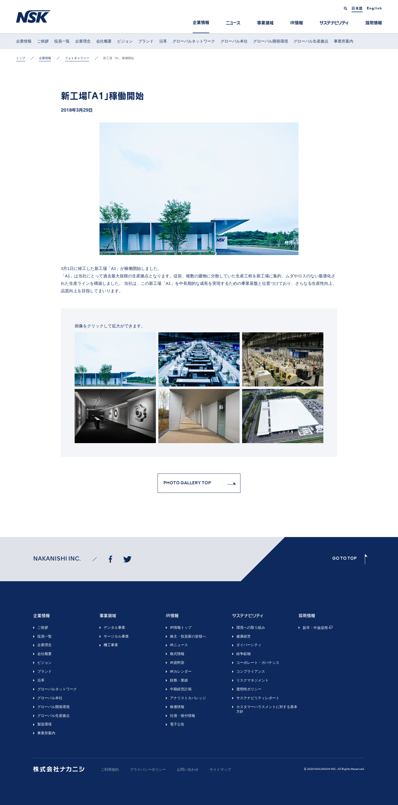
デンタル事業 (114, 627)
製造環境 (44, 724)
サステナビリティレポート (257, 698)
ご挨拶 (43, 41)
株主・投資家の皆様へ (188, 636)
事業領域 (265, 23)
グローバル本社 (234, 41)
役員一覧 (62, 41)
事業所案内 (343, 41)
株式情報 (177, 654)
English (374, 8)
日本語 (357, 8)
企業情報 (201, 22)
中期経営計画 (181, 689)
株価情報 (177, 707)
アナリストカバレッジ (188, 698)
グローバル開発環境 (270, 41)
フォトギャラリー (77, 58)
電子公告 (177, 724)
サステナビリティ (334, 23)
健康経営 (243, 636)
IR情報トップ (181, 627)
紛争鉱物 (243, 654)
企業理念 (83, 41)
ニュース (233, 23)
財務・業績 (179, 680)
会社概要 (104, 41)
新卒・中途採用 (315, 628)
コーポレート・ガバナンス (257, 663)
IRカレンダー (181, 671)
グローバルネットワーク (193, 41)
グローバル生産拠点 (311, 41)
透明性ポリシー (248, 689)
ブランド (146, 41)
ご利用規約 (110, 769)
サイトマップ (220, 769)
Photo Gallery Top (187, 483)
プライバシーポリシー (148, 769)
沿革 (163, 41)
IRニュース (179, 645)
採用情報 (373, 23)
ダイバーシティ (248, 645)
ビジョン (125, 41)
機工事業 (111, 645)
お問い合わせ (187, 769)
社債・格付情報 (182, 716)
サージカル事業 (116, 636)
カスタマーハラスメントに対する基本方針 (266, 709)
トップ (20, 58)
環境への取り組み (250, 627)
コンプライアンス (250, 671)
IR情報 (296, 23)
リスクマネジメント (252, 680)
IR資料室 (177, 663)
